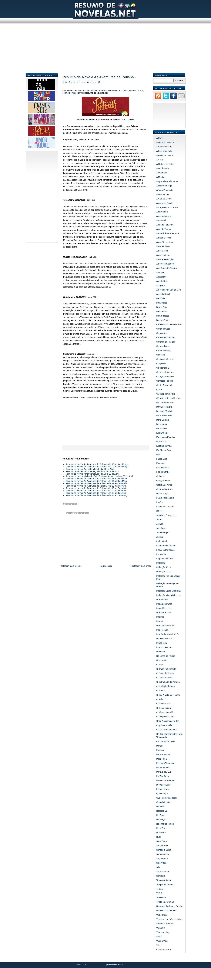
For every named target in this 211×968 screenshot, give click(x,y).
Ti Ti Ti (159, 893)
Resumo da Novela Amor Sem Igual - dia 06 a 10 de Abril (92, 474)
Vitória (159, 936)
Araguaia (160, 285)
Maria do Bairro (163, 612)
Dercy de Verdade (164, 411)
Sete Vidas (161, 863)
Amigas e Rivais (163, 238)
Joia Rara (160, 528)
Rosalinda (161, 832)
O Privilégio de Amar (165, 686)
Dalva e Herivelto (164, 407)
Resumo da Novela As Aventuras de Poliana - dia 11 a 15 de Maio (96, 478)
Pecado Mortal (163, 754)
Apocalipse (161, 277)
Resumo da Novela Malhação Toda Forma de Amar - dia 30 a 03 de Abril (99, 476)
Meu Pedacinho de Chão (167, 634)
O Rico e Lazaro (163, 708)
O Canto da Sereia (165, 673)
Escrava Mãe (162, 433)
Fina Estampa (162, 467)
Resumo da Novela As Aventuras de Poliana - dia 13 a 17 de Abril (96, 488)
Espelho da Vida (164, 446)
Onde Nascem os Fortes (167, 721)
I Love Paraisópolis (165, 498)
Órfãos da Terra (163, 949)
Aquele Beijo (162, 281)
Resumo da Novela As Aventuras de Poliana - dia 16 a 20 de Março (97, 464)
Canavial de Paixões (165, 342)
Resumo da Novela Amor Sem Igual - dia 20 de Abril (90, 469)
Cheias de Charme (165, 359)
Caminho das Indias (165, 337)
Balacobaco (161, 303)
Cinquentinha (162, 368)
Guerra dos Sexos (164, 489)
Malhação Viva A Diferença (168, 595)
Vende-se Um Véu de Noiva (169, 919)
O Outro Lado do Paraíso (168, 682)
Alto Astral (161, 220)
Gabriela (160, 476)
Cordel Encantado (164, 385)
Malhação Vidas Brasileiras (169, 591)
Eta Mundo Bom (163, 450)
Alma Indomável (163, 216)
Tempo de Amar (163, 880)
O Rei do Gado (163, 703)
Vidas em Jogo (163, 932)
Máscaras (160, 651)
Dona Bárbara (162, 420)
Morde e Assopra (164, 647)
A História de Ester (165, 164)
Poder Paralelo (163, 767)
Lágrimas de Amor (164, 558)
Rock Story (161, 828)
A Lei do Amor (162, 168)
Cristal (159, 389)
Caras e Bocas (163, 346)
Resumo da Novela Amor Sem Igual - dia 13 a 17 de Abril (92, 471)
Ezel (158, 454)
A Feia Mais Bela (164, 151)
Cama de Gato (163, 329)
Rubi (158, 837)
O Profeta (160, 690)
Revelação (161, 819)
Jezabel (160, 524)
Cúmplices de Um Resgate (168, 398)
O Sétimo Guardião (165, 712)
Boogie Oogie (162, 320)
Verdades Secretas (165, 923)
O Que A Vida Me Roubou (168, 695)
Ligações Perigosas (165, 550)
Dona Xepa (161, 424)
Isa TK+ (160, 511)
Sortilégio (160, 876)
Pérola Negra (162, 789)
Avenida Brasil (163, 294)
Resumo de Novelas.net (96, 965)
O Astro (159, 664)
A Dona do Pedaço (165, 142)
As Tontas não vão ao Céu (168, 290)
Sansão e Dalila (163, 850)
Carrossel (160, 355)
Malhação (160, 563)
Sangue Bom (162, 845)
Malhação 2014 (163, 571)
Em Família (161, 428)
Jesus (159, 519)
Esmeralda (161, 441)
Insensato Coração (165, 506)
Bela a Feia (161, 307)
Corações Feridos (164, 381)
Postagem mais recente (71, 566)
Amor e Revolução (165, 259)
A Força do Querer (165, 155)
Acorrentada (162, 212)
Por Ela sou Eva (163, 772)
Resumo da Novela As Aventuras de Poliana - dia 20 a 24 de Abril (96, 486)
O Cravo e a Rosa (164, 677)
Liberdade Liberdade (165, 545)
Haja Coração (162, 493)
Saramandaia (162, 854)
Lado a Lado (162, 541)
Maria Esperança (164, 604)
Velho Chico (162, 915)
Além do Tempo (163, 229)
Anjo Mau (160, 272)
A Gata (159, 159)
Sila (158, 867)
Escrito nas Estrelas (165, 437)
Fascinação (161, 459)
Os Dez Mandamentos (166, 729)
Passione (160, 750)
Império (159, 502)
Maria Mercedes (163, 608)
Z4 (157, 945)
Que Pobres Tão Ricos (166, 798)
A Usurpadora (162, 194)
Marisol (159, 621)
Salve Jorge (161, 841)
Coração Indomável (165, 376)
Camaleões (161, 333)
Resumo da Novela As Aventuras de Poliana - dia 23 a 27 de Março (97, 495)
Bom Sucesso (162, 316)
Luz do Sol (161, 554)
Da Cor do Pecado (165, 402)
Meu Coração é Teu (165, 625)
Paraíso (160, 746)
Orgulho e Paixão (164, 725)
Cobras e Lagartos (165, 372)
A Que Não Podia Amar (167, 181)
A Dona (159, 138)
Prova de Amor (163, 785)
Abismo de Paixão (164, 203)
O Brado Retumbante (166, 669)
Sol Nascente (162, 871)
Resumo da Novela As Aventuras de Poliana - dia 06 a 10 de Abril (96, 490)
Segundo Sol (162, 858)
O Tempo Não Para (165, 716)
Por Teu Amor (162, 776)
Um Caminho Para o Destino (169, 906)
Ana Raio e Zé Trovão (166, 268)
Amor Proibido (163, 246)
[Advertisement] (105, 52)
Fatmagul (160, 463)
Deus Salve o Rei (164, 415)
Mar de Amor (162, 599)
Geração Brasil (163, 480)
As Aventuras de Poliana (86, 90)
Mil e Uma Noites (164, 638)
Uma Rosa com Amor (166, 910)
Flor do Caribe (163, 472)
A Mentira (160, 177)
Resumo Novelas (69, 93)
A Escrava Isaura (164, 146)
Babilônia (160, 298)
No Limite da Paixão (165, 656)
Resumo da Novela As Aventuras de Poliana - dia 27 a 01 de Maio (96, 483)
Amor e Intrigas (163, 255)
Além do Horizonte (165, 225)
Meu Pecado (162, 630)
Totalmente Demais (165, 902)
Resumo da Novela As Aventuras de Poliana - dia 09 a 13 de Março (97, 466)
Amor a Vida (162, 251)
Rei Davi (160, 815)
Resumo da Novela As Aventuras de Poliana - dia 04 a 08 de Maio (96, 481)
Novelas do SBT (136, 90)
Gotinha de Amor (164, 485)
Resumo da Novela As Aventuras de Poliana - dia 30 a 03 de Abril (96, 493)
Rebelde (160, 806)
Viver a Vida (162, 941)
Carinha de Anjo (163, 350)
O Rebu (160, 699)
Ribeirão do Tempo (165, 824)
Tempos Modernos (165, 884)
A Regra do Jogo (164, 186)
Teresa (159, 889)
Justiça (159, 537)
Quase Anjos (162, 793)
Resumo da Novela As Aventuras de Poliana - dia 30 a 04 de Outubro (99, 79)
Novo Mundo (162, 660)
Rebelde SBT (162, 811)
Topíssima (161, 897)
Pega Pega (161, 759)
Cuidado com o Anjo (165, 394)
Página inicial (106, 566)
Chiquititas (161, 363)
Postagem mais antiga (141, 566)
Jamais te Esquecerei (166, 515)
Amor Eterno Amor (165, 242)
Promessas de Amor (165, 780)
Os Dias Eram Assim (165, 741)
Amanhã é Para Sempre (167, 233)
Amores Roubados (165, 264)
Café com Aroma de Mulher (169, 324)
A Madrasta (161, 173)
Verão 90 (160, 928)
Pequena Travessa (165, 763)
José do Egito (162, 532)
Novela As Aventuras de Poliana (113, 90)
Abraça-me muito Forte (167, 207)
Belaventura (162, 311)
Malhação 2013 (163, 567)
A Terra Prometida (164, 190)
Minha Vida (161, 643)
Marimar (160, 617)
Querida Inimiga (163, 802)
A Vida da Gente (164, 199)
